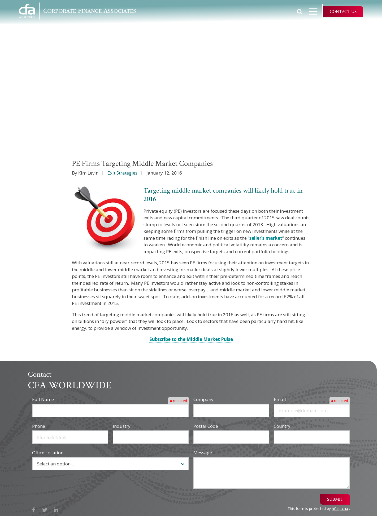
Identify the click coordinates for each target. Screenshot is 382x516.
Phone (38, 426)
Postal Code (205, 426)
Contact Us (343, 12)
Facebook (33, 510)
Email (280, 399)
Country (282, 426)
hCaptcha (340, 508)
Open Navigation (315, 11)
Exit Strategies (122, 173)
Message (202, 453)
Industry (122, 426)
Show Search (299, 11)
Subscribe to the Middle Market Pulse (191, 339)
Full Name (43, 399)
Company (203, 399)
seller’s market (265, 238)
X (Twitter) (45, 510)
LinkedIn (56, 510)
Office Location (47, 453)
